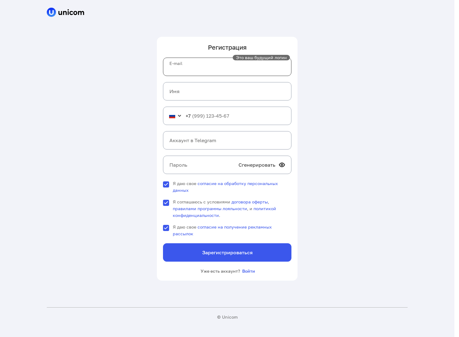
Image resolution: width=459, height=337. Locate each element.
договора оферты (249, 201)
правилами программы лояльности (210, 208)
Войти (248, 271)
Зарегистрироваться (227, 252)
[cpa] (65, 13)
